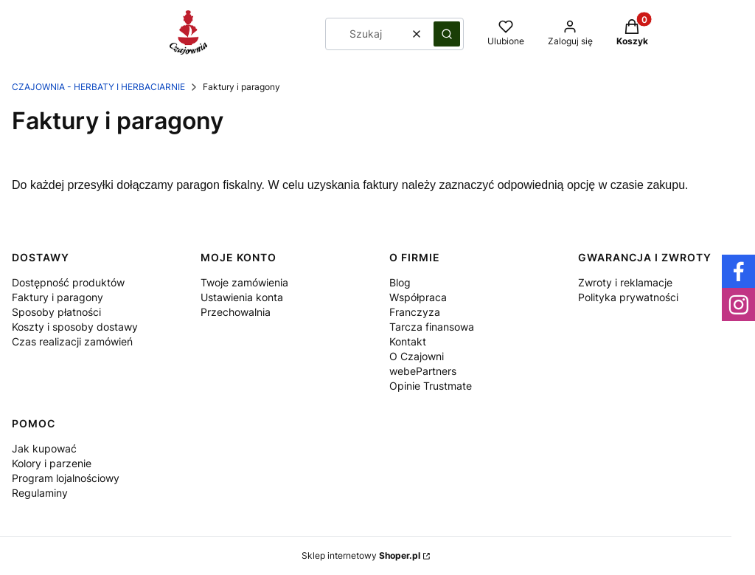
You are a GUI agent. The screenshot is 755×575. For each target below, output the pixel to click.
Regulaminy (40, 492)
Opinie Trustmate (430, 385)
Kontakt (407, 341)
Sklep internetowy (361, 555)
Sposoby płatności (56, 312)
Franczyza (414, 312)
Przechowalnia (236, 312)
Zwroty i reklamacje (625, 282)
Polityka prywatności (628, 297)
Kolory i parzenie (51, 463)
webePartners (422, 371)
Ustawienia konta (242, 297)
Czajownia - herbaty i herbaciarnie (98, 86)
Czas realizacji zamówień (72, 341)
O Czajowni (416, 356)
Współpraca (418, 297)
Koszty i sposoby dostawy (75, 326)
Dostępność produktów (68, 282)
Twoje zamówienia (244, 282)
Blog (400, 282)
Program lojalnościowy (65, 478)
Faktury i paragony (57, 297)
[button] (447, 34)
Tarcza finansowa (431, 326)
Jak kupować (44, 448)
